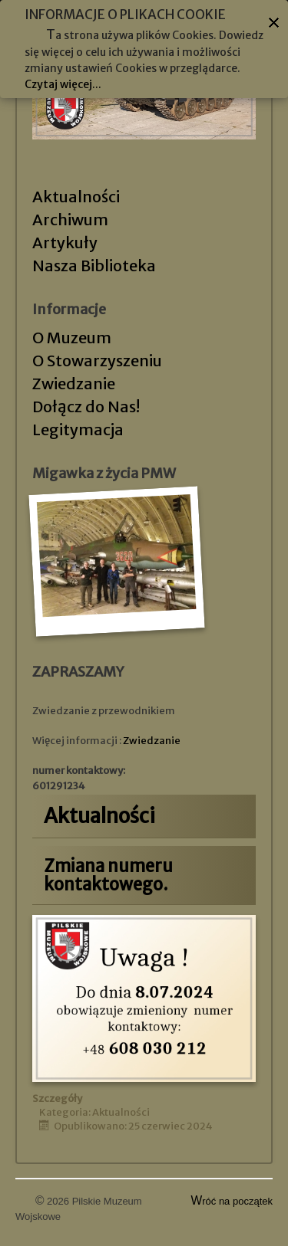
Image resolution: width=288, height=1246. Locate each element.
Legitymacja (78, 429)
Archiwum (70, 219)
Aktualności (76, 196)
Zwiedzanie (73, 383)
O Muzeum (71, 337)
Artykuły (65, 242)
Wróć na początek (232, 1201)
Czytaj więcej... (63, 84)
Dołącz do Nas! (86, 406)
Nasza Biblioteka (94, 265)
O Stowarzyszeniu (97, 360)
